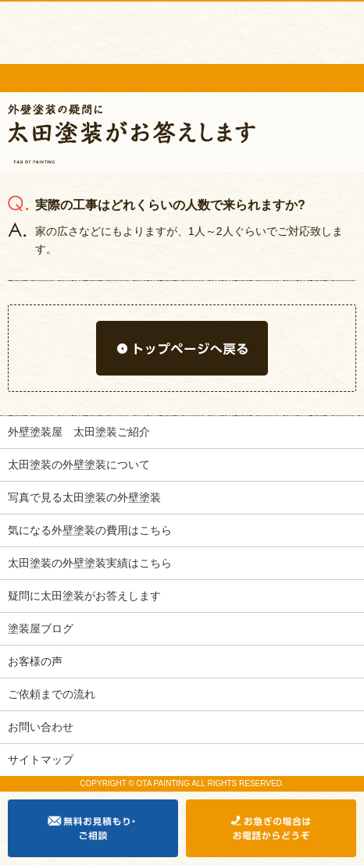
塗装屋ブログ (40, 628)
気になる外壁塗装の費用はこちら (90, 530)
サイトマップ (40, 759)
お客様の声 (35, 661)
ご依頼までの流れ (51, 694)
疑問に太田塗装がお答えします (84, 595)
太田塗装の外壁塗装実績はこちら (90, 563)
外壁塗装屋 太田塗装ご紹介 (79, 431)
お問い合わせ (40, 727)
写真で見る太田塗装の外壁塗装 (84, 497)
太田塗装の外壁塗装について (79, 464)
